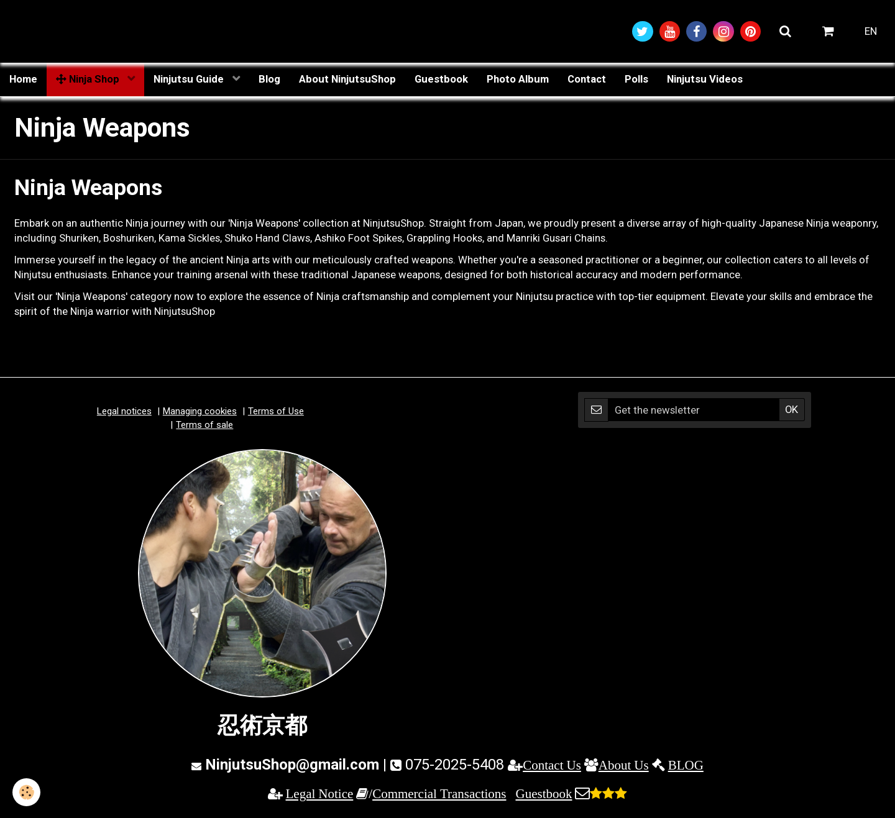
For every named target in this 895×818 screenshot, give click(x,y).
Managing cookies (200, 411)
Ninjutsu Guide (190, 79)
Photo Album (518, 79)
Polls (636, 79)
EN (871, 31)
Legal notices (124, 411)
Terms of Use (276, 411)
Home (23, 79)
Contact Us (552, 764)
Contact (586, 79)
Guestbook (441, 79)
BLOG (686, 764)
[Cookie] (26, 792)
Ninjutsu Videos (705, 79)
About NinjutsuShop (347, 79)
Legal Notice (320, 793)
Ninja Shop (89, 79)
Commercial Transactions (439, 793)
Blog (269, 79)
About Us (624, 764)
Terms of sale (204, 424)
